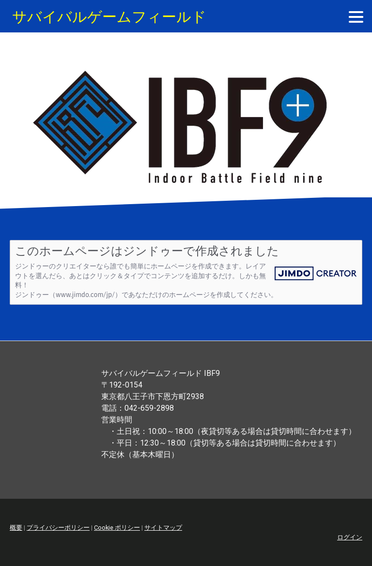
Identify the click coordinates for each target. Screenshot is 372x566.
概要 (16, 527)
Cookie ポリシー (117, 527)
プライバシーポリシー (58, 527)
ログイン (349, 537)
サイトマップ (163, 527)
